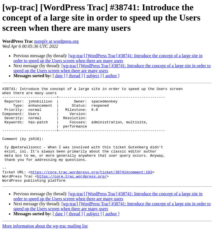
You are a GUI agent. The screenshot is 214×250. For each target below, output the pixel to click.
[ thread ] (74, 75)
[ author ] (111, 75)
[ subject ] (93, 75)
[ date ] (59, 75)
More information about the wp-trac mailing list (45, 245)
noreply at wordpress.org (56, 41)
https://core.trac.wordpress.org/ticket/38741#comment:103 (91, 189)
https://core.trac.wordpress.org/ (72, 194)
